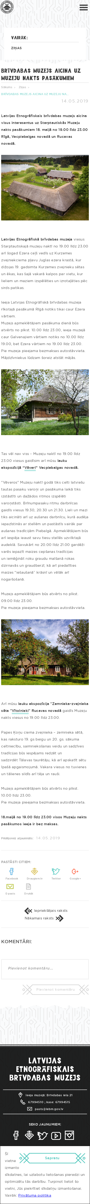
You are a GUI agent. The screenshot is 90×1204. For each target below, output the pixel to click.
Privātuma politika (34, 1195)
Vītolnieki (20, 711)
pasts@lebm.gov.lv (45, 1117)
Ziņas (16, 48)
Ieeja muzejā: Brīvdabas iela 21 (44, 1103)
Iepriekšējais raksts (45, 916)
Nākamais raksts (45, 925)
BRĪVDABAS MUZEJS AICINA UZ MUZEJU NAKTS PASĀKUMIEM (35, 94)
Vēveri (30, 468)
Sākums (6, 87)
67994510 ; (32, 1110)
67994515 (62, 1110)
